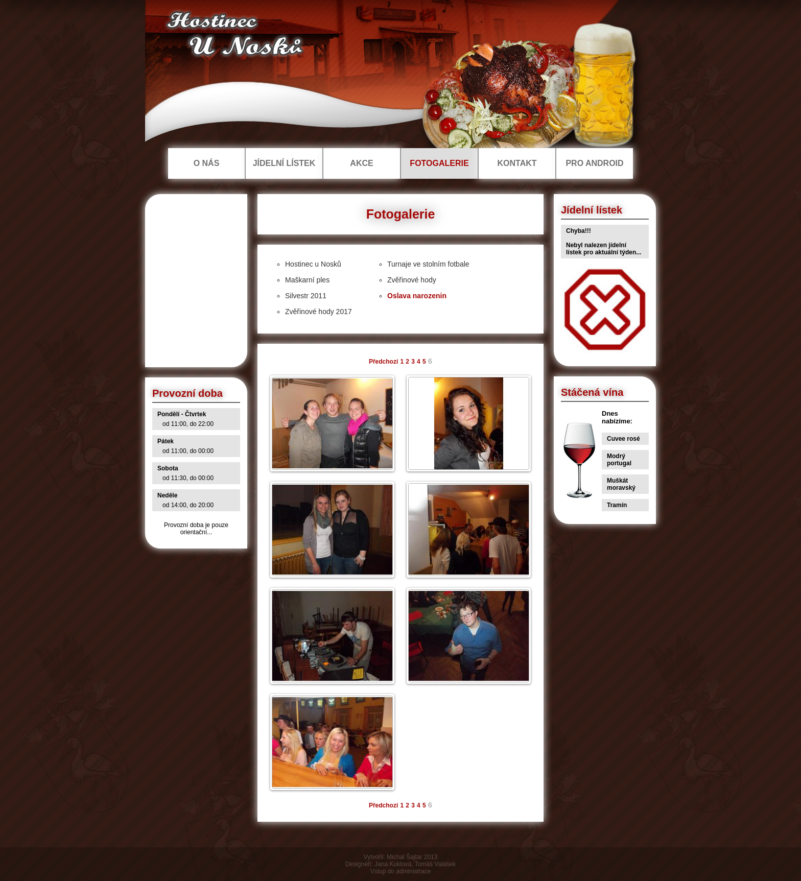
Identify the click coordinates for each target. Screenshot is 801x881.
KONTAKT (516, 163)
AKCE (361, 163)
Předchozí (383, 361)
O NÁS (207, 163)
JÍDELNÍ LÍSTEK (284, 163)
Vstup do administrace (400, 871)
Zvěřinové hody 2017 (318, 311)
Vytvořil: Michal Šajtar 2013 (401, 857)
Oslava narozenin (416, 296)
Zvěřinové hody (411, 280)
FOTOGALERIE (439, 163)
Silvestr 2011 (305, 296)
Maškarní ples (307, 280)
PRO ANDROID (594, 163)
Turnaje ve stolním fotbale (428, 264)
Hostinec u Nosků (313, 264)
